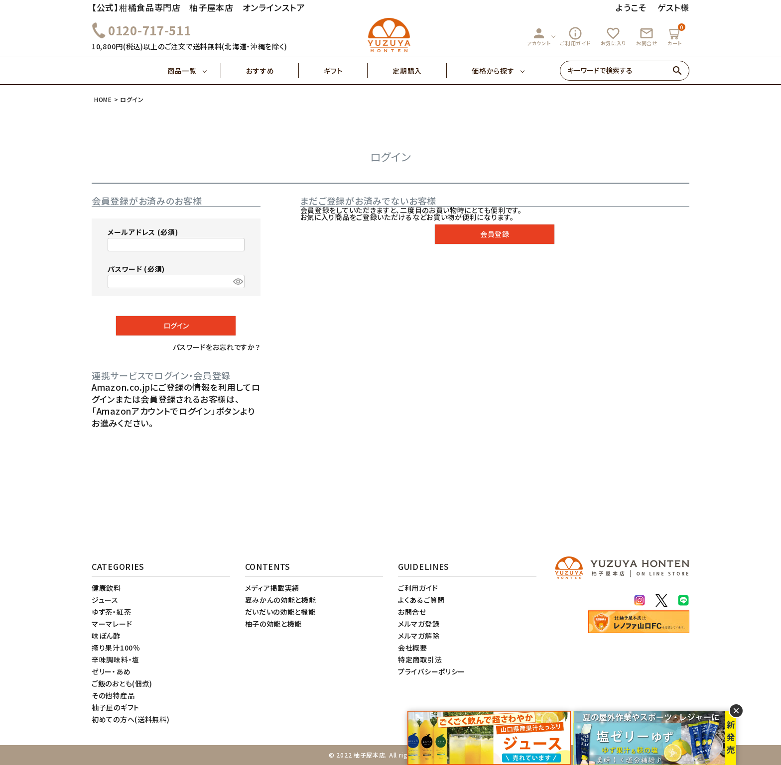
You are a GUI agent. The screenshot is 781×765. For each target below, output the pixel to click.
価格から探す (493, 71)
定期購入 (419, 70)
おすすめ (272, 70)
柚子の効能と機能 (273, 624)
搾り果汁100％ (116, 648)
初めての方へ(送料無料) (130, 719)
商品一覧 (194, 70)
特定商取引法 (420, 659)
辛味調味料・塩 (115, 659)
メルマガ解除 (418, 636)
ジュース (105, 600)
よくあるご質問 (421, 600)
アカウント (539, 36)
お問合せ (646, 36)
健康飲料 (106, 588)
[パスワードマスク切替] (237, 281)
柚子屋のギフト (115, 707)
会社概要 (412, 648)
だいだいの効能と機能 (280, 612)
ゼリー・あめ (111, 671)
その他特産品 (113, 695)
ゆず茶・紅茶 (111, 612)
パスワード (136, 269)
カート (675, 35)
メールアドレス (143, 232)
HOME (103, 99)
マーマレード (112, 624)
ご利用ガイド (575, 36)
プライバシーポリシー (431, 671)
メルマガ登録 (418, 624)
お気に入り (614, 36)
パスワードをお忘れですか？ (216, 347)
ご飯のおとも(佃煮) (122, 683)
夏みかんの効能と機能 (280, 600)
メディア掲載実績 (272, 588)
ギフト (346, 70)
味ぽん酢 (106, 636)
